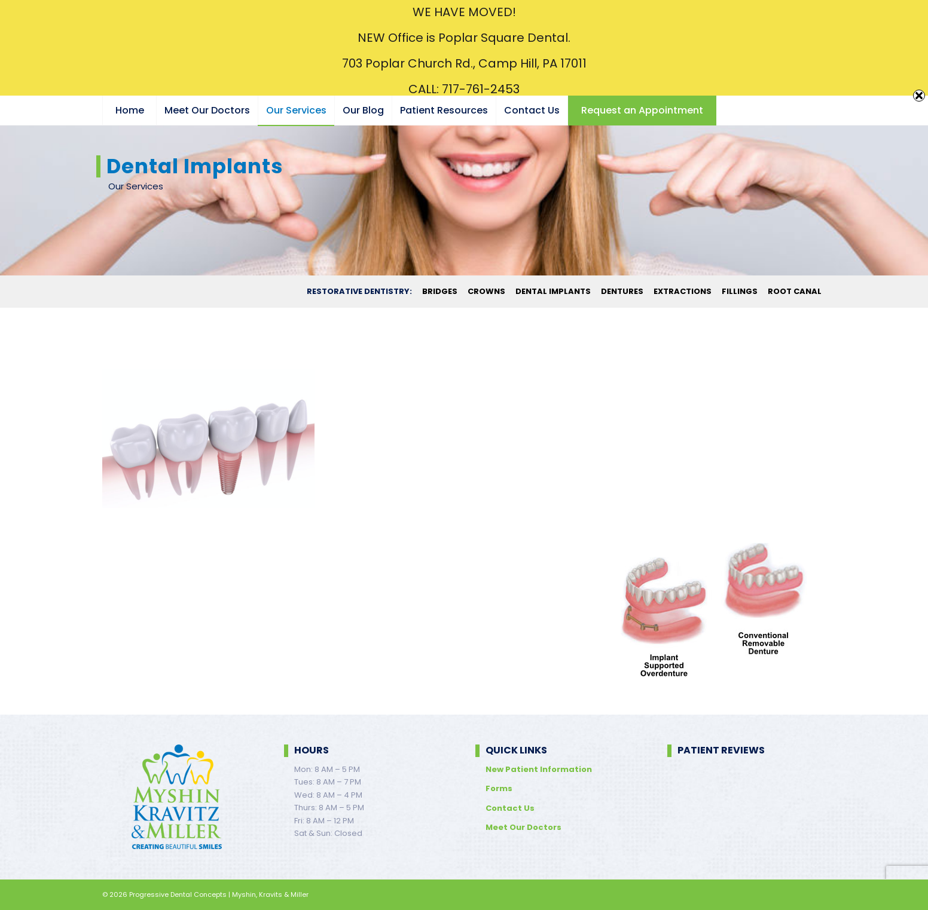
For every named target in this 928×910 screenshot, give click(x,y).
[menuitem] (129, 110)
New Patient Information (539, 769)
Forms (499, 788)
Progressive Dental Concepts (178, 894)
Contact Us (510, 808)
